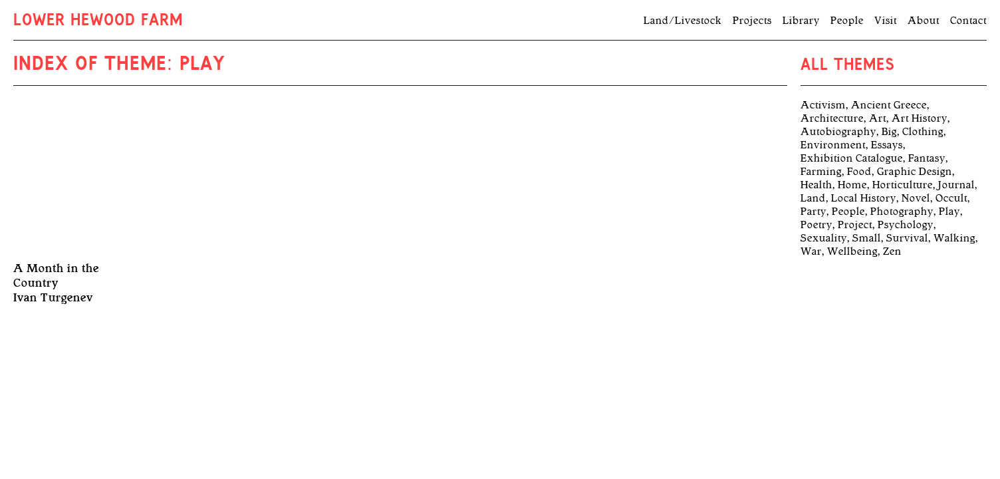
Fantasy (926, 158)
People (847, 20)
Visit (885, 20)
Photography (902, 211)
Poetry (816, 225)
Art (877, 118)
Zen (892, 251)
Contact (968, 20)
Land (813, 198)
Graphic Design (914, 171)
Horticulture (902, 185)
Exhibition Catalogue (852, 158)
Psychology (906, 225)
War (811, 251)
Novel (916, 198)
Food (859, 171)
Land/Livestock (683, 20)
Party (813, 211)
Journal (956, 185)
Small (866, 238)
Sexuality (824, 238)
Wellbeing (852, 251)
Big (889, 131)
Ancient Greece (889, 105)
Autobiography (838, 131)
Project (855, 225)
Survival (907, 238)
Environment (833, 145)
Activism (823, 105)
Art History (919, 118)
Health (816, 185)
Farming (821, 171)
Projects (752, 20)
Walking (954, 238)
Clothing (922, 131)
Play (949, 211)
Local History (863, 198)
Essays (887, 145)
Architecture (832, 118)
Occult (951, 198)
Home (852, 185)
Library (801, 20)
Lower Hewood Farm (98, 21)
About (923, 20)
